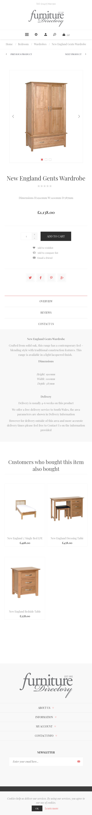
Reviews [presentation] (46, 312)
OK (37, 808)
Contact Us (54, 425)
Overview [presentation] (46, 301)
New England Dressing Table (67, 538)
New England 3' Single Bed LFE (25, 538)
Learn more (51, 808)
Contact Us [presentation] (46, 324)
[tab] (46, 301)
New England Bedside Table (25, 611)
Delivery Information (62, 414)
